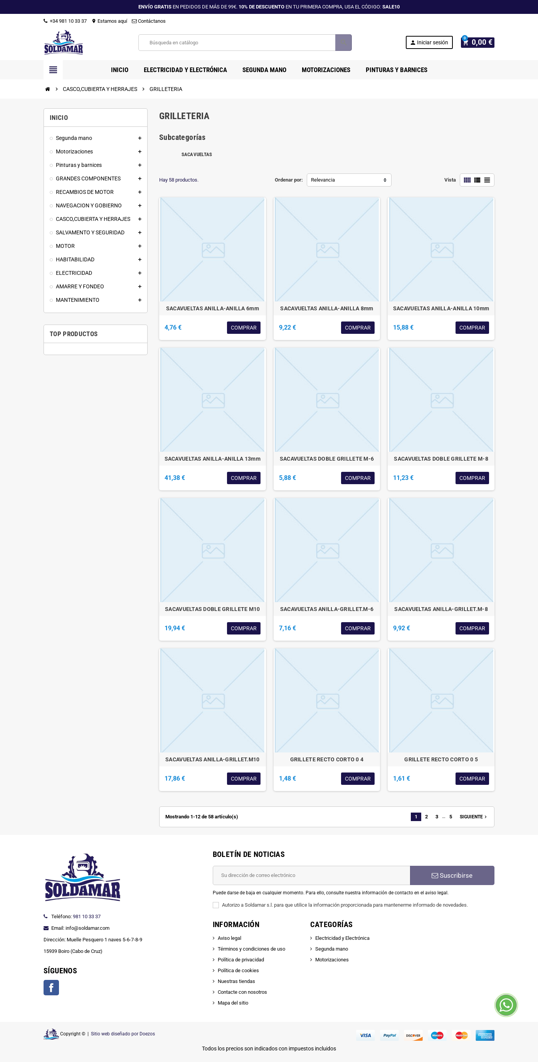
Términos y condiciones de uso (251, 949)
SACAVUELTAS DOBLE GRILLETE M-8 (441, 459)
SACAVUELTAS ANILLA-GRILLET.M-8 (441, 609)
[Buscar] (246, 42)
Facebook (51, 987)
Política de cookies (238, 970)
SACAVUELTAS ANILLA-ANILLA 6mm (212, 308)
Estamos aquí (109, 21)
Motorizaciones (332, 960)
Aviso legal (229, 938)
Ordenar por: (289, 180)
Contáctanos (149, 21)
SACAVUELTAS (197, 154)
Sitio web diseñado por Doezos (123, 1034)
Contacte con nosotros (242, 992)
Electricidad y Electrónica (342, 938)
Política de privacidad (241, 960)
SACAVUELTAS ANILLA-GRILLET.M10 (212, 759)
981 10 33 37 (87, 916)
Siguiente (474, 817)
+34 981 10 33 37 (65, 21)
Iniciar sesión (432, 42)
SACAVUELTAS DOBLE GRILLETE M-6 (327, 459)
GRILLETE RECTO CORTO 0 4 (327, 759)
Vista (450, 180)
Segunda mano (331, 949)
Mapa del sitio (233, 1003)
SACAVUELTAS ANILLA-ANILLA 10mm (441, 308)
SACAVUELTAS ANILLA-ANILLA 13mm (213, 459)
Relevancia (323, 180)
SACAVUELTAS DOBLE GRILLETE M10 (212, 609)
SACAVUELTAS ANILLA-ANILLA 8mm (326, 308)
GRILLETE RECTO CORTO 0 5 (441, 759)
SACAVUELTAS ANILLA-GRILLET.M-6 (326, 609)
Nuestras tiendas (236, 981)
